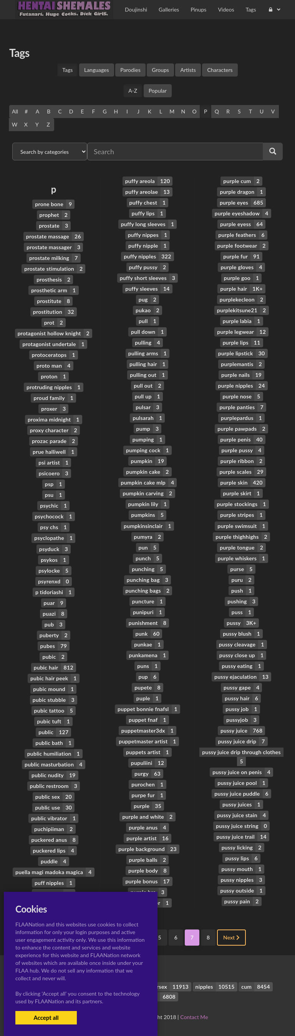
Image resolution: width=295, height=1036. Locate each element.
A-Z (132, 90)
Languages (96, 70)
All (15, 111)
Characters (219, 70)
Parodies (130, 70)
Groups (160, 70)
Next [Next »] (231, 937)
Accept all (45, 1017)
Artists (188, 70)
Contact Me (194, 1016)
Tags (67, 70)
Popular (158, 90)
